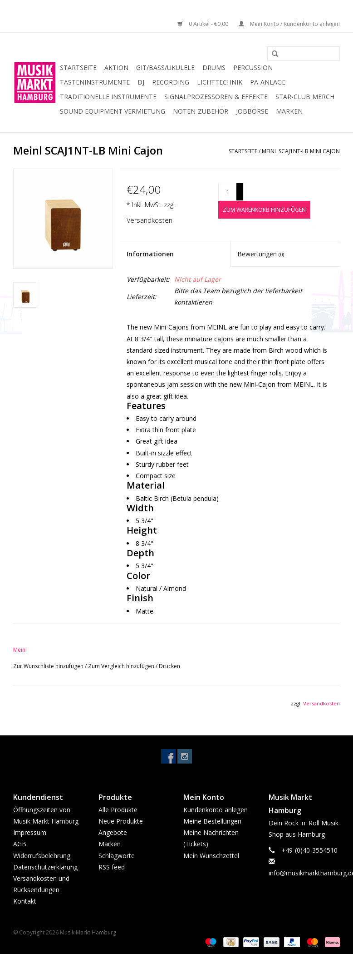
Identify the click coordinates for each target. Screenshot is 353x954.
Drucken (169, 666)
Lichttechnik (219, 82)
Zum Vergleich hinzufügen (122, 666)
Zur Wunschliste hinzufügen (49, 666)
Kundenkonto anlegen (215, 809)
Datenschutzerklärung (45, 867)
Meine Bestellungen (212, 821)
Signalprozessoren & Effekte (216, 96)
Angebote (112, 832)
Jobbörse (252, 111)
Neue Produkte (120, 821)
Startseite (78, 67)
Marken (289, 111)
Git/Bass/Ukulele (165, 67)
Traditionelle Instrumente (108, 96)
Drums (214, 67)
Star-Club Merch (304, 96)
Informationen (150, 254)
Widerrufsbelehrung (41, 855)
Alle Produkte (117, 809)
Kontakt (24, 901)
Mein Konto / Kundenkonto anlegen (289, 24)
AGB (19, 843)
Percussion (253, 67)
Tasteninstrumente (95, 82)
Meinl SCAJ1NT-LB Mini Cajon (301, 151)
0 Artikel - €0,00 (203, 24)
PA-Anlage (267, 82)
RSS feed (111, 867)
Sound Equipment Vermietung (112, 111)
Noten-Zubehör (200, 111)
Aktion (116, 67)
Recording (170, 82)
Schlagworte (116, 855)
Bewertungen (260, 254)
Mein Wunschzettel (211, 855)
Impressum (29, 832)
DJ (140, 82)
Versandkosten (149, 220)
